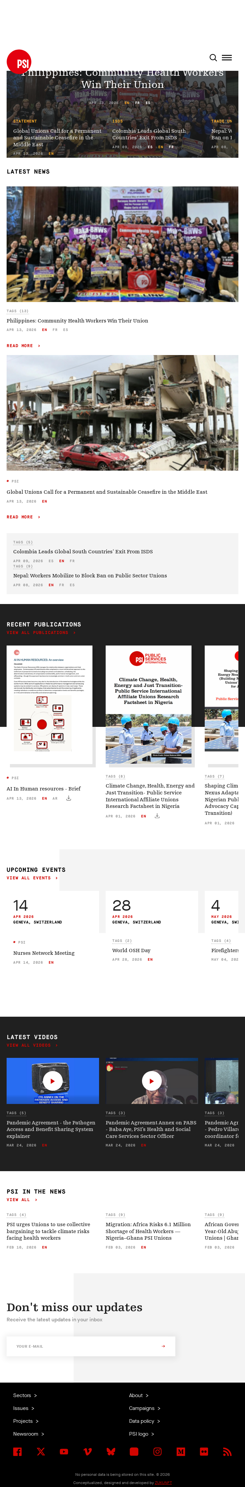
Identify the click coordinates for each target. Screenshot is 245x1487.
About (136, 1395)
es (148, 103)
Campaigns (142, 1408)
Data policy (142, 1421)
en (126, 103)
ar (54, 798)
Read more (21, 346)
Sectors (22, 1395)
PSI (14, 481)
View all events (30, 878)
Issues (21, 1408)
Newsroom (26, 1433)
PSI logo (139, 1433)
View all (20, 1200)
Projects (23, 1421)
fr (137, 103)
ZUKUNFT (163, 1482)
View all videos (30, 1045)
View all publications (39, 633)
